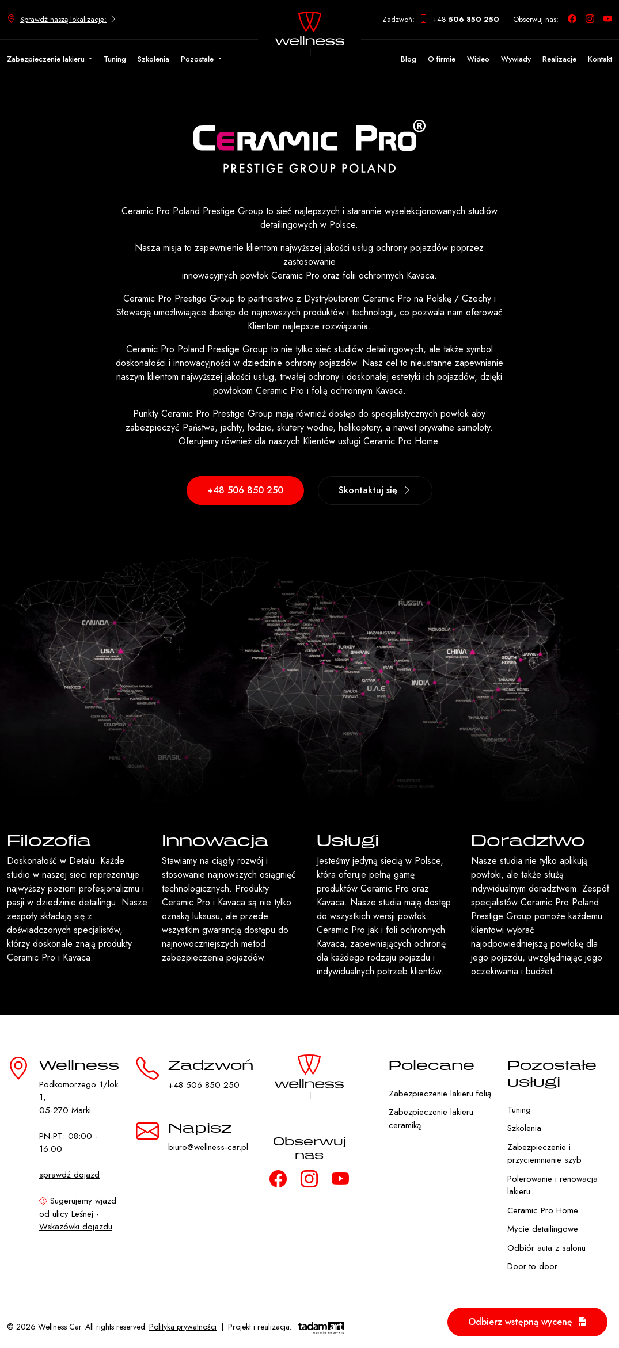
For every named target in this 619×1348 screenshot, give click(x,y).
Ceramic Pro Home (542, 1210)
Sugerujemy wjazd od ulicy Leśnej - (77, 1213)
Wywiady (516, 59)
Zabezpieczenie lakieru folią (440, 1093)
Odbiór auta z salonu (546, 1248)
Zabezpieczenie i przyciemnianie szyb (544, 1154)
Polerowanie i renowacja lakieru (552, 1185)
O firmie (441, 59)
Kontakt (600, 59)
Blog (408, 59)
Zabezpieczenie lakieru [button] (47, 59)
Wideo (478, 59)
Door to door (532, 1266)
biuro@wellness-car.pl (208, 1147)
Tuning (115, 59)
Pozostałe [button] (198, 59)
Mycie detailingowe (542, 1229)
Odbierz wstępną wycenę (527, 1321)
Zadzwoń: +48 (440, 19)
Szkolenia (153, 59)
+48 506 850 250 (245, 490)
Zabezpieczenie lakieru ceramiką (431, 1119)
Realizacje (559, 59)
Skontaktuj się (375, 490)
